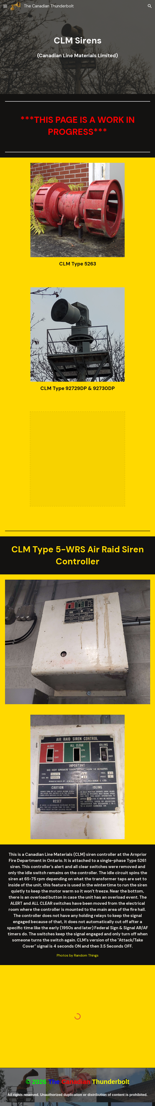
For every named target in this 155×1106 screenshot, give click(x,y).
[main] (77, 47)
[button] (5, 6)
